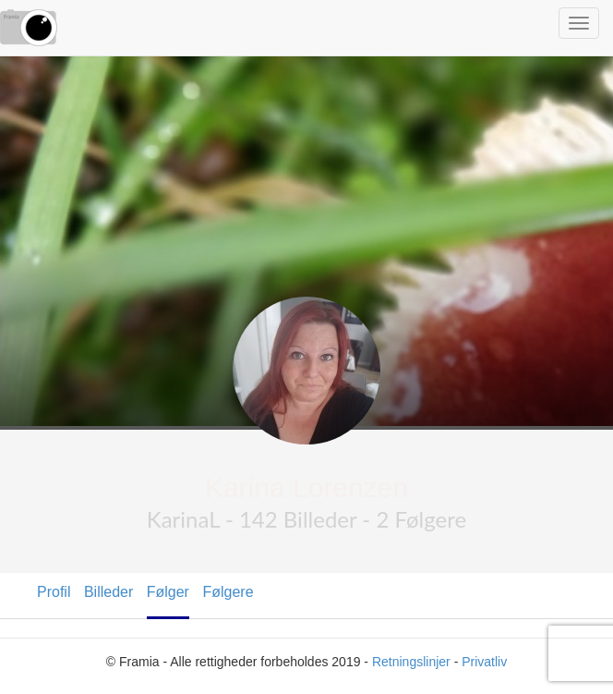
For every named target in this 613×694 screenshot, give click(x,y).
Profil (53, 592)
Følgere (227, 592)
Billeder (108, 592)
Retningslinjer (411, 661)
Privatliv (484, 661)
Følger (168, 592)
